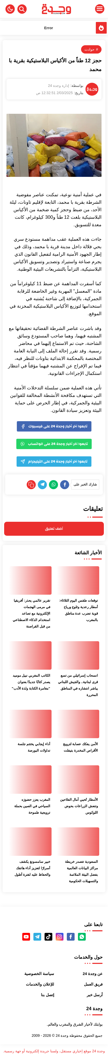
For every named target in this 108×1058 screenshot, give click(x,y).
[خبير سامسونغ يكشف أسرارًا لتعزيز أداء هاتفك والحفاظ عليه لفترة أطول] (30, 841)
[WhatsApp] (53, 485)
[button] (10, 9)
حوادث (89, 49)
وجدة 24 (62, 1035)
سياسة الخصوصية (39, 973)
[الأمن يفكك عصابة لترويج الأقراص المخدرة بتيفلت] (78, 724)
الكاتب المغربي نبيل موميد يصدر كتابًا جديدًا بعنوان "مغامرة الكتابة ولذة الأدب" (31, 682)
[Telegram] (42, 485)
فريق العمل (93, 984)
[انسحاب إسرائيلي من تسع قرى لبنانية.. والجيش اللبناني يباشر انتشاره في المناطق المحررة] (78, 655)
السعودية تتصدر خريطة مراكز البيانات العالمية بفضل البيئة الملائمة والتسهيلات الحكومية (81, 871)
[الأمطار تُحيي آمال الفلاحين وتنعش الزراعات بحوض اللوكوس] (78, 779)
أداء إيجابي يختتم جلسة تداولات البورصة (34, 747)
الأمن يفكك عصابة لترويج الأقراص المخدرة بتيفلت (80, 747)
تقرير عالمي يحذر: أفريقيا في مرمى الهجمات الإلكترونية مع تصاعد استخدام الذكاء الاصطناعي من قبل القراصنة (31, 613)
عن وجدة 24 (93, 973)
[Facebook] (64, 485)
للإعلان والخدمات (40, 984)
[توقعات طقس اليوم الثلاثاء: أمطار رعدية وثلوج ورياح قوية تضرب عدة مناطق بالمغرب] (78, 580)
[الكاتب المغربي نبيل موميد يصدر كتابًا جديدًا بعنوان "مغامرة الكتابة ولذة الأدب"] (30, 655)
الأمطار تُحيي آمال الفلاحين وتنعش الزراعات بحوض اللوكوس (79, 806)
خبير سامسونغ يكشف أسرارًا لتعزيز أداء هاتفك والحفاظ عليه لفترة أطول (32, 868)
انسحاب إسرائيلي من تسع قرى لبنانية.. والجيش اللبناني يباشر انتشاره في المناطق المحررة (78, 685)
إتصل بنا (47, 995)
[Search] (22, 9)
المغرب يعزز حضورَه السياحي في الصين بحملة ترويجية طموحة (32, 806)
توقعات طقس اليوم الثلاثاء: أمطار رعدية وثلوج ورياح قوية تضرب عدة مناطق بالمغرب (78, 610)
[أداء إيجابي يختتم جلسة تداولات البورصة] (30, 724)
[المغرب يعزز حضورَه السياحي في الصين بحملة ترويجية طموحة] (30, 779)
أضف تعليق (54, 528)
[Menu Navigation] (90, 9)
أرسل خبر (95, 995)
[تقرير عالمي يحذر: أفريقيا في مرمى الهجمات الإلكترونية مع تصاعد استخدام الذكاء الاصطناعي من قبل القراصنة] (30, 580)
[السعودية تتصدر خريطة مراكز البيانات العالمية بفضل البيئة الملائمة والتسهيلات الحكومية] (78, 841)
